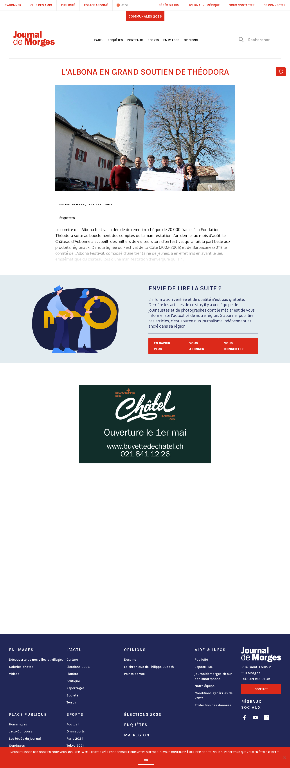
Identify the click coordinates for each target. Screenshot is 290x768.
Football (73, 724)
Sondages (17, 746)
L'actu (98, 40)
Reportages (76, 688)
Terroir (72, 702)
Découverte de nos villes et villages (36, 660)
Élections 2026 (78, 667)
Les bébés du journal (25, 739)
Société (72, 695)
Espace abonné (96, 5)
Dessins (130, 660)
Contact (261, 689)
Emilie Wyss (75, 204)
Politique (73, 681)
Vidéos (14, 674)
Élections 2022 (142, 714)
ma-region (137, 735)
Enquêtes (115, 40)
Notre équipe (204, 686)
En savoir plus (162, 346)
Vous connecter (233, 346)
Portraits (135, 40)
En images (171, 40)
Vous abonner (196, 346)
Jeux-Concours (20, 731)
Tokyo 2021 (75, 746)
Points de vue (134, 674)
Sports (153, 40)
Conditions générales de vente (213, 695)
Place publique (28, 714)
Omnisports (76, 731)
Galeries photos (21, 667)
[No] (284, 757)
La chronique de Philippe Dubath (149, 667)
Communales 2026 (145, 16)
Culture (72, 660)
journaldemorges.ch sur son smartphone (213, 676)
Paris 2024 (75, 739)
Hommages (18, 724)
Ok (146, 760)
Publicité (201, 660)
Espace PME (204, 667)
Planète (72, 674)
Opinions (191, 40)
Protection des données (213, 705)
